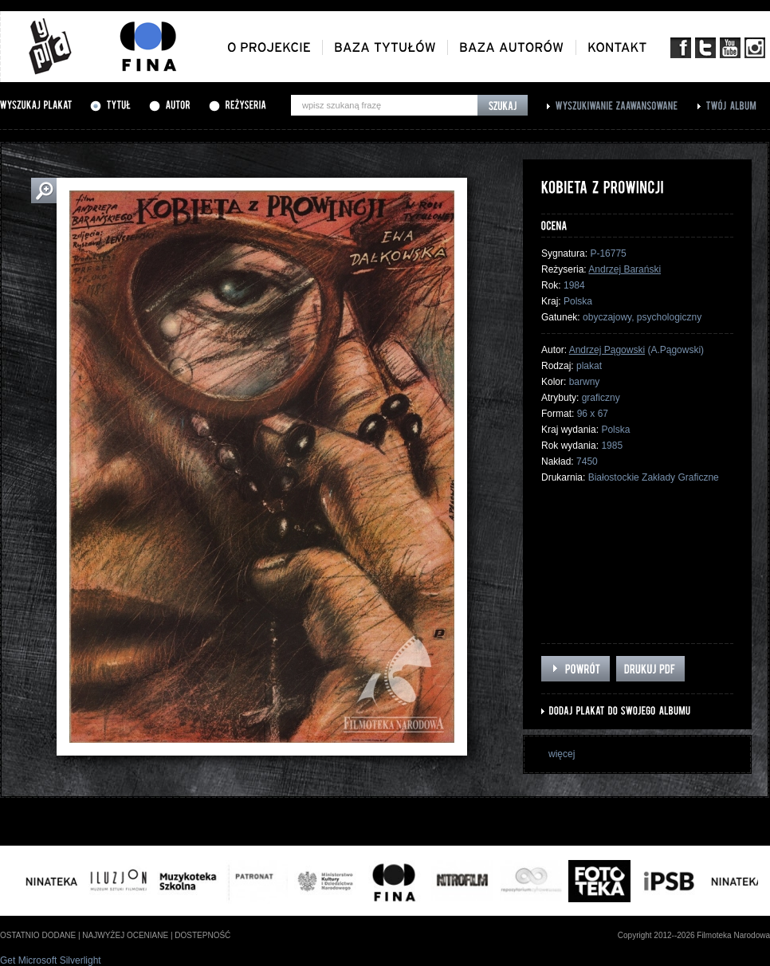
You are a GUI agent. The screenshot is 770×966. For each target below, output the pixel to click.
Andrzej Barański (624, 269)
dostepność (202, 935)
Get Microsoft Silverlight (50, 960)
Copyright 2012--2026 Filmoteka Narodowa (694, 935)
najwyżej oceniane (125, 935)
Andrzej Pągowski (607, 349)
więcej (561, 754)
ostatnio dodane (38, 935)
